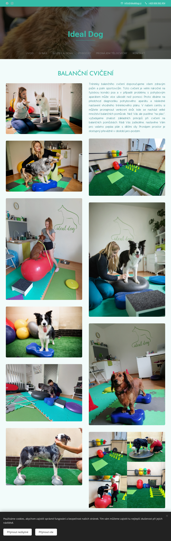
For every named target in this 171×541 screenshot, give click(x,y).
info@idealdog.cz (132, 3)
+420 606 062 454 (156, 3)
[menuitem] (73, 53)
